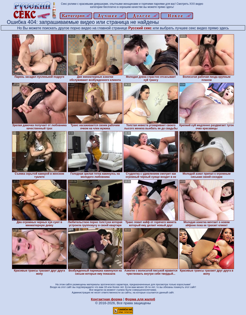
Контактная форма (106, 299)
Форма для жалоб (140, 299)
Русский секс (140, 28)
